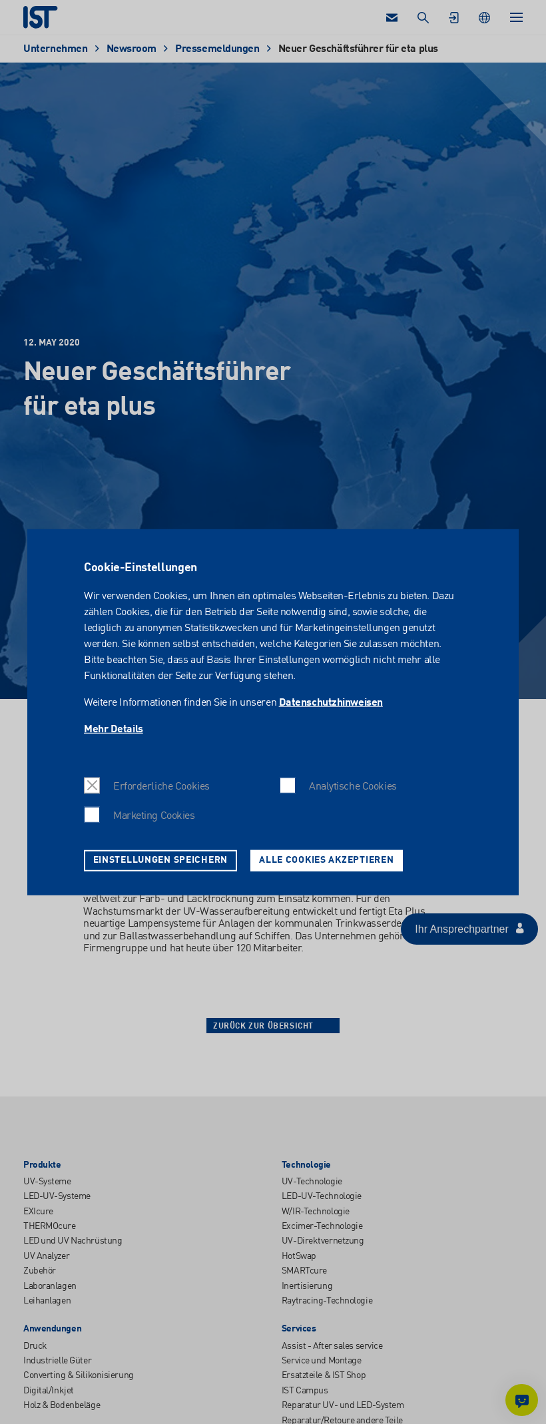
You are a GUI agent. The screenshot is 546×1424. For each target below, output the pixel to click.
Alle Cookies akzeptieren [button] (326, 860)
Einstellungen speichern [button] (160, 860)
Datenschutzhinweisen (331, 702)
